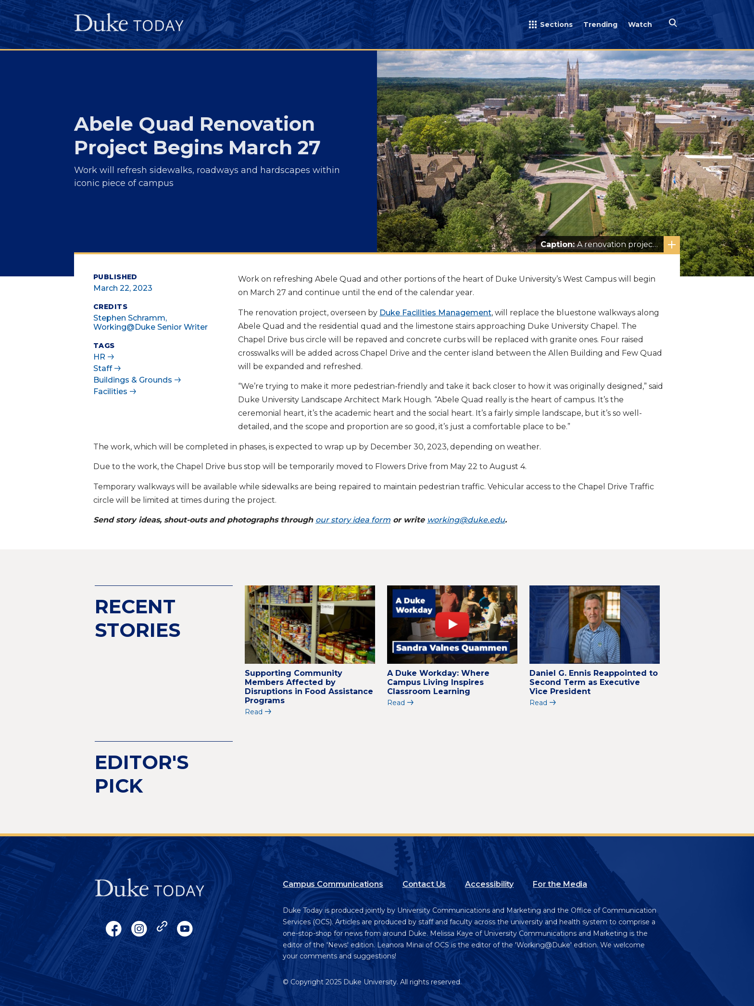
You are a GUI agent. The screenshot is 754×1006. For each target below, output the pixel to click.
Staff (102, 368)
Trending (600, 24)
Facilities (110, 391)
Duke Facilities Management (435, 312)
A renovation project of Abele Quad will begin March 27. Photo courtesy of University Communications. (610, 244)
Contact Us (424, 884)
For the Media (560, 884)
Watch (640, 24)
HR (99, 356)
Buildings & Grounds (132, 380)
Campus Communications (333, 884)
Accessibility (489, 884)
